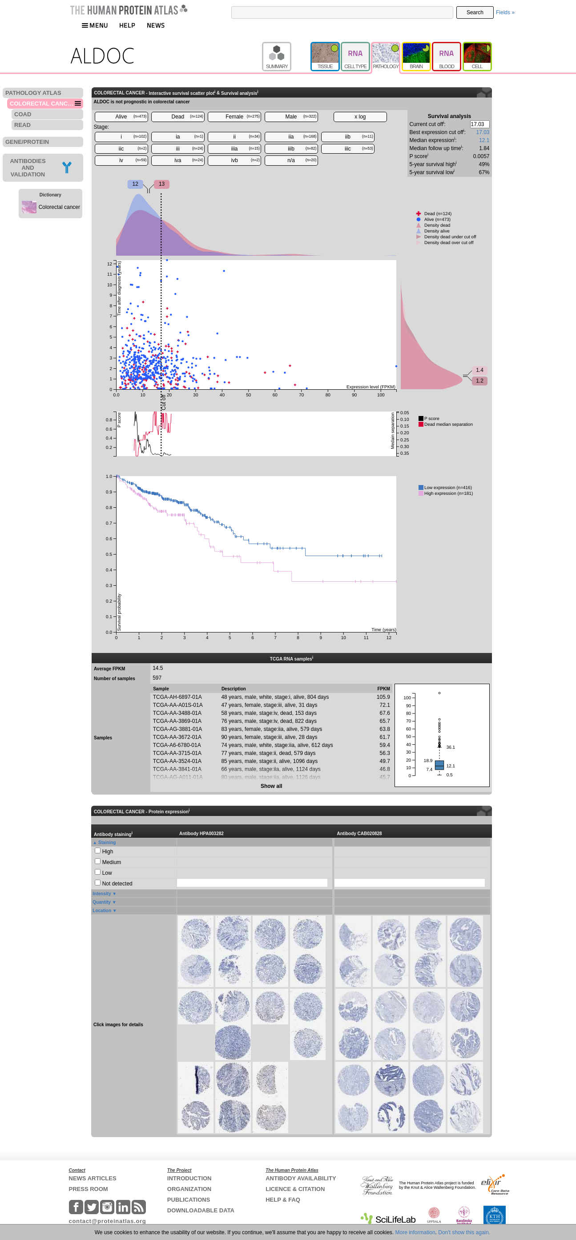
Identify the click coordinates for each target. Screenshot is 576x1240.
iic (133, 149)
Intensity (102, 893)
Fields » (505, 12)
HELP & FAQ (283, 1199)
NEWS (156, 25)
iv (132, 160)
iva (188, 160)
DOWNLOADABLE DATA (200, 1210)
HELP (127, 25)
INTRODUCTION (189, 1178)
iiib (302, 149)
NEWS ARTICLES (93, 1178)
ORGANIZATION (189, 1189)
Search (475, 12)
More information (415, 1232)
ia (189, 137)
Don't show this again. (464, 1232)
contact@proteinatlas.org (107, 1221)
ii (247, 137)
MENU (94, 25)
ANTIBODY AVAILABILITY (301, 1178)
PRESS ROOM (88, 1189)
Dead (187, 117)
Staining (107, 842)
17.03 (482, 132)
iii (189, 149)
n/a (301, 160)
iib (359, 137)
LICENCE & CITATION (295, 1189)
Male (301, 117)
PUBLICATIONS (188, 1199)
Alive (130, 117)
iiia (245, 149)
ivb (245, 160)
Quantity (102, 902)
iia (303, 137)
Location (102, 910)
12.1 (484, 140)
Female (243, 117)
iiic (359, 149)
